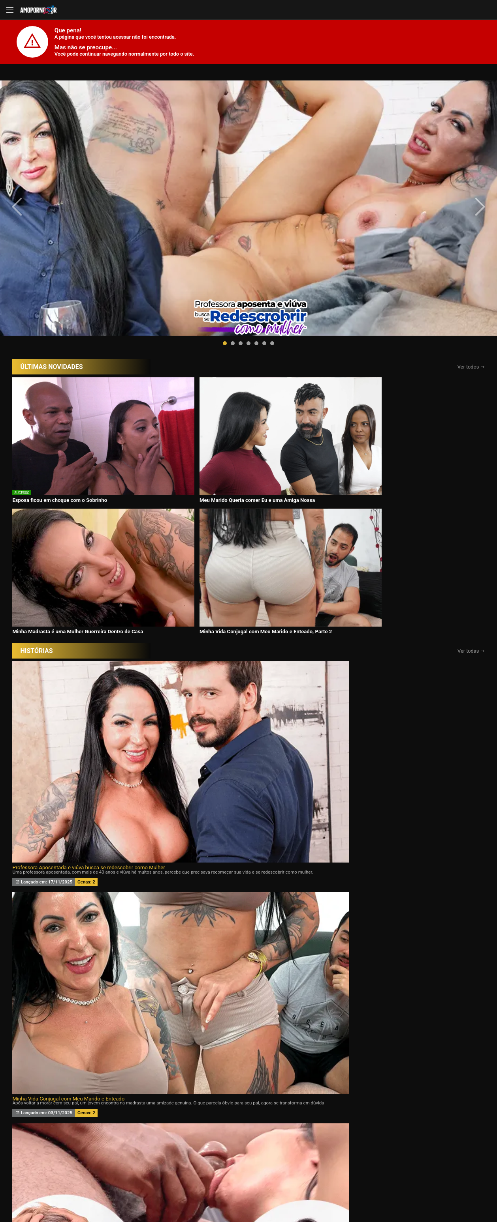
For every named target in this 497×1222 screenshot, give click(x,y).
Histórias (248, 1125)
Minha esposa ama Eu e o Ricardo (366, 596)
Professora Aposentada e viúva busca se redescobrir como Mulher (88, 466)
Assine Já (364, 1165)
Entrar (133, 1166)
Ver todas (471, 359)
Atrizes (340, 1125)
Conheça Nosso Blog (373, 1195)
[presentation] (24, 147)
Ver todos (471, 247)
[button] (225, 223)
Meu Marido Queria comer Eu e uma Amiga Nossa (179, 338)
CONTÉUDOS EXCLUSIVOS (248, 1074)
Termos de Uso (300, 1195)
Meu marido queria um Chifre (203, 596)
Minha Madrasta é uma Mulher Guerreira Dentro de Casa (302, 338)
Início (64, 1125)
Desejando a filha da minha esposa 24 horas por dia (71, 596)
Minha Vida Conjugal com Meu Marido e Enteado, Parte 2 (410, 338)
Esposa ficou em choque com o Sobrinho (59, 335)
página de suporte (222, 1195)
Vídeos (157, 1125)
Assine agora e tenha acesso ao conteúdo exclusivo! (305, 845)
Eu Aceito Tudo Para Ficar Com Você (369, 466)
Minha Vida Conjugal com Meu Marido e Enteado (225, 466)
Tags (432, 1125)
